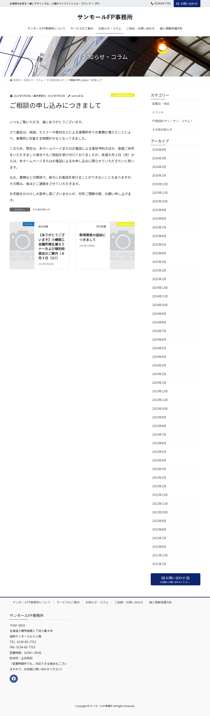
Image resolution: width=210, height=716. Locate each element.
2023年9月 (159, 417)
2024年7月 (159, 331)
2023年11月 (160, 400)
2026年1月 (159, 175)
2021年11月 (160, 555)
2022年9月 (159, 521)
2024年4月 (159, 357)
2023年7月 (159, 434)
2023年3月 (159, 469)
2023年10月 (160, 409)
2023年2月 (159, 477)
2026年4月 (159, 149)
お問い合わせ (187, 3)
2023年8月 (159, 426)
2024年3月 (159, 365)
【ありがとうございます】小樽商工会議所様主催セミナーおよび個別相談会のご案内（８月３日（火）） (51, 246)
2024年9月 (159, 314)
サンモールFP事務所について (32, 602)
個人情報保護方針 (160, 602)
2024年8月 (159, 322)
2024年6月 (159, 339)
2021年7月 (159, 564)
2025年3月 (159, 262)
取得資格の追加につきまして (92, 237)
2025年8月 (159, 218)
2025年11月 (160, 193)
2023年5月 (159, 452)
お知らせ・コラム (97, 602)
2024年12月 (160, 287)
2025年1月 (159, 279)
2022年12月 (160, 495)
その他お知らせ (122, 95)
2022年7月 (159, 538)
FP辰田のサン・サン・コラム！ (172, 121)
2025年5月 (159, 244)
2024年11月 (160, 296)
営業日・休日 (160, 104)
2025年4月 (159, 253)
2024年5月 (159, 348)
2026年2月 (159, 167)
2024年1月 (159, 382)
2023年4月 (159, 460)
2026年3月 (159, 158)
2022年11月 (160, 503)
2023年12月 (160, 391)
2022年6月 (159, 547)
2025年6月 (159, 236)
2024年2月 (159, 374)
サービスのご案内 (68, 602)
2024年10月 (160, 305)
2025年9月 (159, 210)
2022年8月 (159, 529)
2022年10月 (160, 512)
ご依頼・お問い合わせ (128, 602)
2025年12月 (160, 184)
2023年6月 (159, 443)
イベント (158, 112)
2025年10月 (160, 201)
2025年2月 (159, 270)
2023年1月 (159, 486)
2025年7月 (159, 227)
